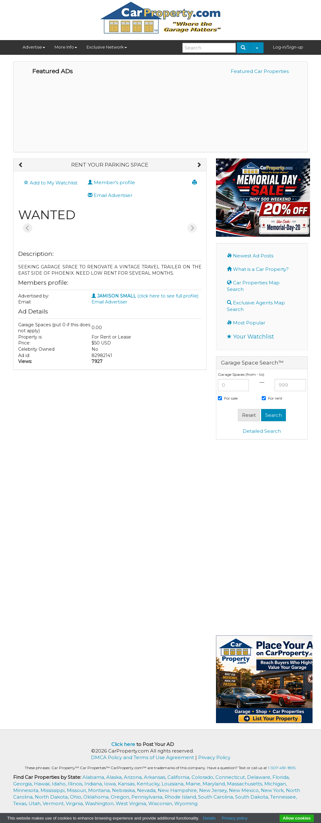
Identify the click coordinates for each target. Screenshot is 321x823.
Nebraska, (124, 790)
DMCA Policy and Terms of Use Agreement (142, 757)
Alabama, (94, 777)
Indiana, (94, 784)
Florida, (281, 777)
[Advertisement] (262, 540)
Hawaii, (43, 784)
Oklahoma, (97, 797)
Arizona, (134, 777)
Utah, (36, 803)
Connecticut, (231, 777)
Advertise (34, 46)
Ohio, (76, 797)
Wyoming (185, 803)
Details (209, 818)
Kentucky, (149, 784)
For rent (272, 398)
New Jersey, (214, 790)
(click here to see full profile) (145, 296)
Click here (123, 744)
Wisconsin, (161, 803)
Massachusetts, (245, 784)
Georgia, (23, 784)
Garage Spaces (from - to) (241, 374)
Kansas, (127, 784)
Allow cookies (297, 818)
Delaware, (259, 777)
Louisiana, (173, 784)
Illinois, (76, 784)
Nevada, (147, 790)
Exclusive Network (107, 46)
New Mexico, (245, 790)
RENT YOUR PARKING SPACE (109, 165)
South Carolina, (216, 797)
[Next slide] (192, 228)
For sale (228, 398)
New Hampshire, (178, 790)
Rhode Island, (181, 797)
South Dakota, (252, 797)
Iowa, (111, 784)
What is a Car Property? (258, 269)
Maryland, (215, 784)
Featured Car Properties (260, 71)
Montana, (100, 790)
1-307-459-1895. (282, 767)
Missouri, (77, 790)
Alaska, (115, 777)
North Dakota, (52, 797)
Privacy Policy (214, 757)
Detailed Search (262, 431)
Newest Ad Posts (250, 256)
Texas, (21, 803)
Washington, (100, 803)
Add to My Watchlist (50, 183)
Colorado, (203, 777)
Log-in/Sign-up (288, 46)
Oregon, (121, 797)
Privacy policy (234, 818)
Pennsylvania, (148, 797)
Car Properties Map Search (253, 286)
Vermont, (54, 803)
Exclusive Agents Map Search (256, 306)
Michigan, (275, 784)
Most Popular (246, 323)
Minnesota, (26, 790)
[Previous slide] (27, 228)
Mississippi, (53, 790)
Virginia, (75, 803)
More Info (66, 46)
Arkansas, (155, 777)
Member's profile (111, 182)
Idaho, (60, 784)
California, (179, 777)
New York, (273, 790)
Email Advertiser (110, 195)
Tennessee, (283, 797)
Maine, (194, 784)
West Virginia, (132, 803)
